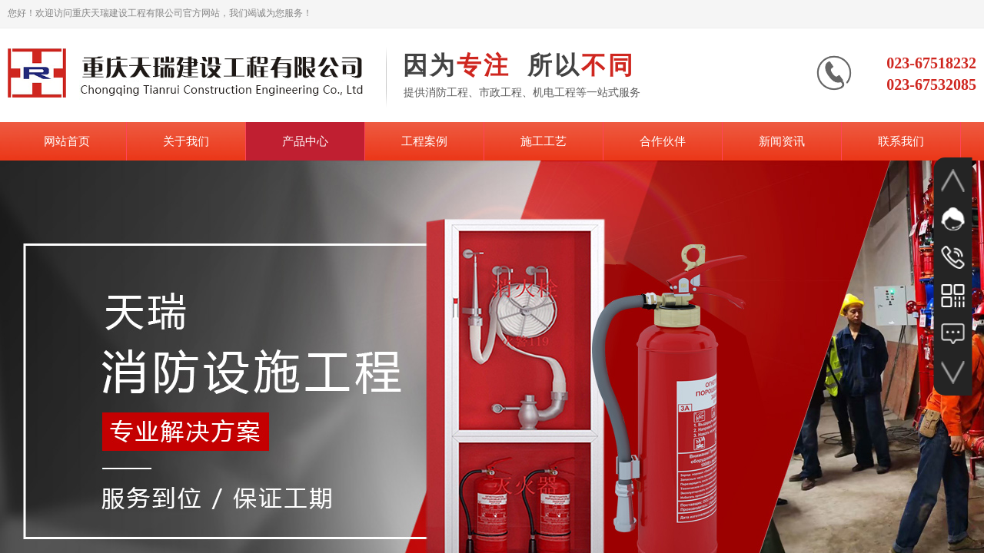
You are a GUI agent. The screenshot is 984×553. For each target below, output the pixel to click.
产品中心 (305, 141)
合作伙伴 (663, 141)
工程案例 (424, 141)
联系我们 (901, 141)
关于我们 (186, 141)
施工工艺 (543, 141)
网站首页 (67, 141)
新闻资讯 (782, 141)
